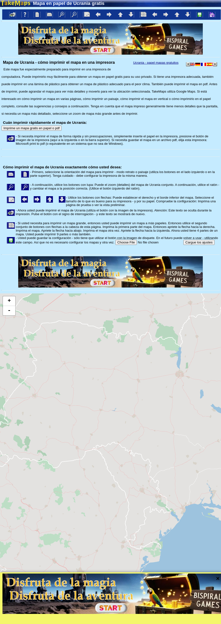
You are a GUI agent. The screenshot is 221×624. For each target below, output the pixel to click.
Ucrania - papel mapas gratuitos (155, 62)
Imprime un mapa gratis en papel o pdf (31, 128)
